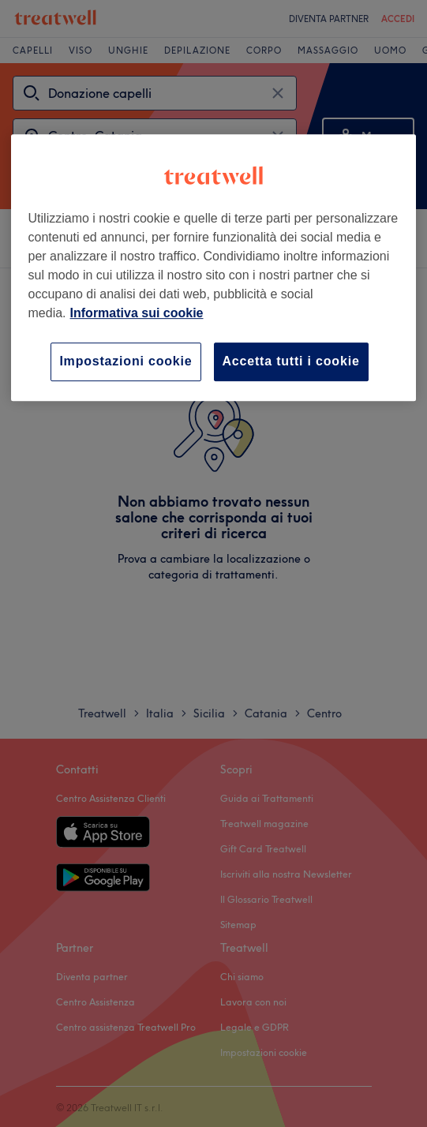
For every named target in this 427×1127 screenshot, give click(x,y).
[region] (214, 267)
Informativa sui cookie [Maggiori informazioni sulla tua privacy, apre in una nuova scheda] (137, 313)
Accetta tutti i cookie (291, 361)
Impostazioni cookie (125, 361)
